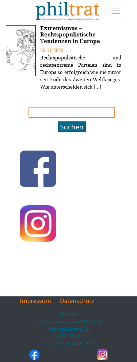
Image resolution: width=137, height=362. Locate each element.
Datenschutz (77, 301)
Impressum (35, 301)
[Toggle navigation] (116, 11)
